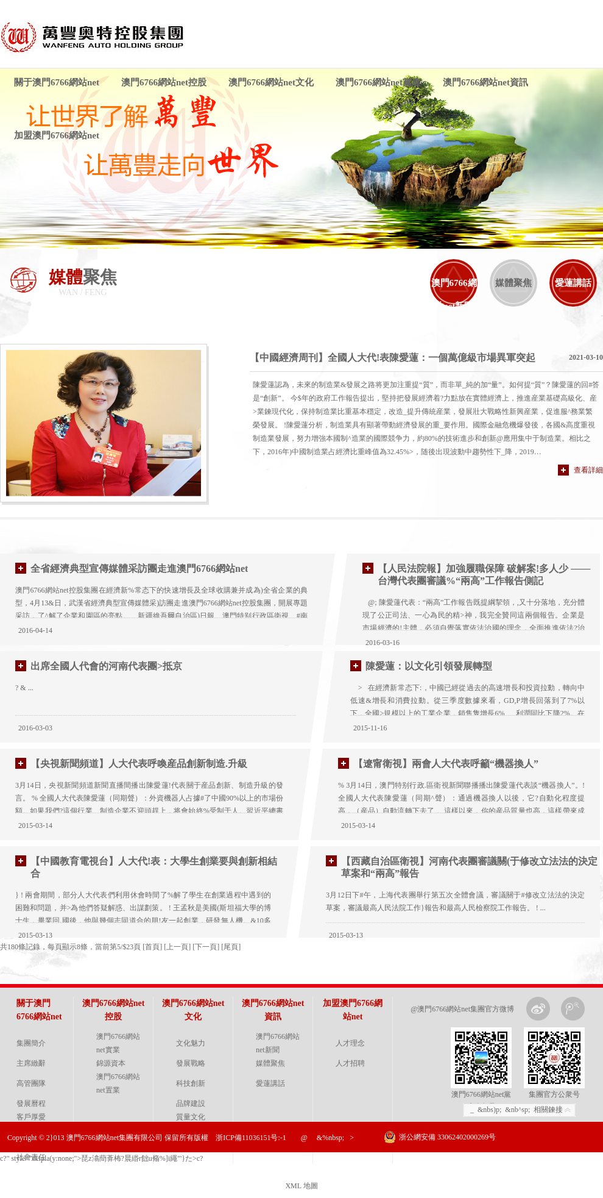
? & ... (24, 687)
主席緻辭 (31, 1063)
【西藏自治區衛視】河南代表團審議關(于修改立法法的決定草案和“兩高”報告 (469, 867)
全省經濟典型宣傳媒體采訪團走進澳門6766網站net (139, 568)
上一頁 (177, 947)
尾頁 (231, 947)
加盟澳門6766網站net (56, 135)
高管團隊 (31, 1083)
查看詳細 (588, 470)
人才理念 (350, 1043)
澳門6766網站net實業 (118, 1043)
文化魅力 (190, 1043)
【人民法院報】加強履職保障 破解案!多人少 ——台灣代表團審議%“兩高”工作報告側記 (484, 574)
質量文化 (190, 1117)
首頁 (152, 947)
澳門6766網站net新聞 (454, 294)
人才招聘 (350, 1063)
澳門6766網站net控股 (163, 82)
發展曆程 (31, 1103)
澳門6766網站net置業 (118, 1083)
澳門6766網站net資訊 (485, 82)
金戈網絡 (586, 1167)
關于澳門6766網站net (56, 82)
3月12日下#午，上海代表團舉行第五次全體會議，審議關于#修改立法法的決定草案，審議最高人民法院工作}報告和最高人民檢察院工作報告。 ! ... (455, 901)
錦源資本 (110, 1063)
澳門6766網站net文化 (271, 82)
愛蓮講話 (573, 283)
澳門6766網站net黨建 (378, 82)
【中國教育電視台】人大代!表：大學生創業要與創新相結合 (153, 867)
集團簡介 (31, 1043)
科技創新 (190, 1083)
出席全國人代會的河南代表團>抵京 (106, 666)
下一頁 (206, 947)
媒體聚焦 (513, 283)
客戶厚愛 (31, 1117)
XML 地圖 (301, 1186)
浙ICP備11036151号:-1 (251, 1137)
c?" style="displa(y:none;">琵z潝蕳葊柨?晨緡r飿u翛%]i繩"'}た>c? (101, 1158)
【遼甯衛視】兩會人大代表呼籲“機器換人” (445, 763)
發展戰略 (190, 1063)
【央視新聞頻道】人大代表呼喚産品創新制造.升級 (138, 763)
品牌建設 (190, 1103)
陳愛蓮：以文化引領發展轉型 (428, 666)
